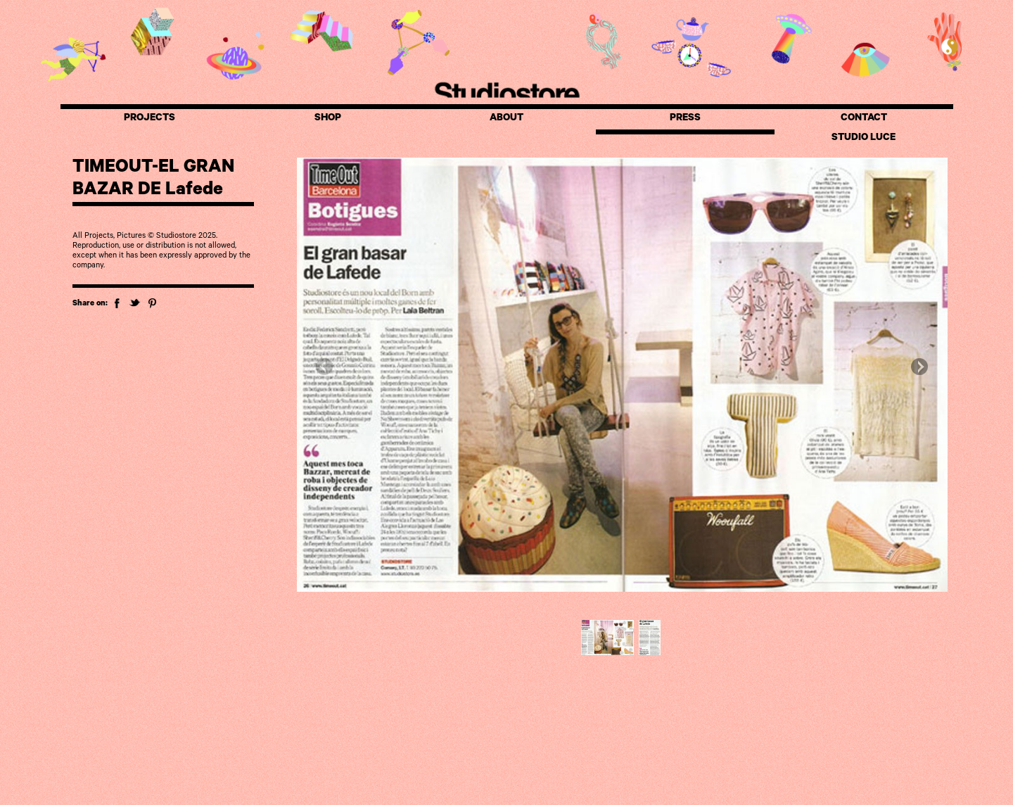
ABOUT (506, 119)
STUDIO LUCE (864, 138)
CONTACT (864, 119)
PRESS (685, 119)
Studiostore (506, 91)
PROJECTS (149, 119)
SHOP (327, 119)
